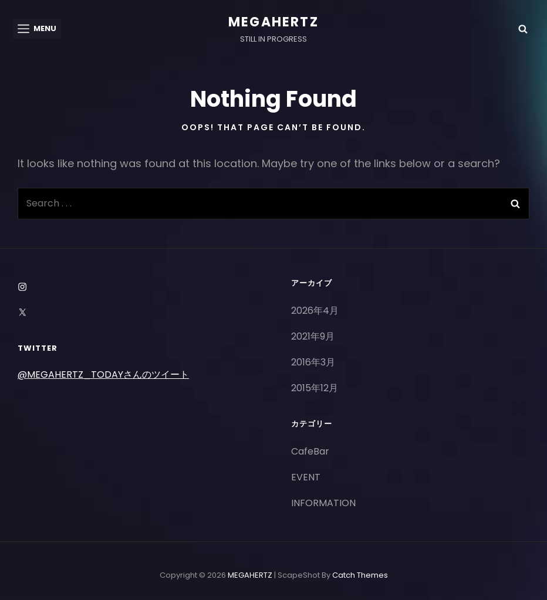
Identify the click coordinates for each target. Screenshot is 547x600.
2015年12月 (314, 388)
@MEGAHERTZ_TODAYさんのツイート (103, 374)
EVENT (305, 477)
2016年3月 (313, 362)
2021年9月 (313, 336)
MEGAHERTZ (273, 22)
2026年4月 (315, 310)
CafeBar (310, 451)
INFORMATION (323, 503)
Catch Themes (360, 575)
